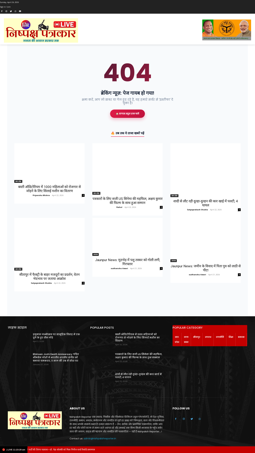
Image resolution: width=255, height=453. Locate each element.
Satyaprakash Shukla (197, 209)
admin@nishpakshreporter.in (100, 438)
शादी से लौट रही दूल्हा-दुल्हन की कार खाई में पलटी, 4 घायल (205, 203)
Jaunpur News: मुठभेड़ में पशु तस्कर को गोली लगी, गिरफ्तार (127, 262)
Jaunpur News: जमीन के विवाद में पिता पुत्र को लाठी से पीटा (206, 268)
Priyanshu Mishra (41, 195)
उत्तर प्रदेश (18, 181)
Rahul (119, 207)
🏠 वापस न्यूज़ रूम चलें (127, 113)
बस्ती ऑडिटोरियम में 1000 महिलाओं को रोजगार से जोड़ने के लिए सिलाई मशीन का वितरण (49, 189)
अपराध (95, 254)
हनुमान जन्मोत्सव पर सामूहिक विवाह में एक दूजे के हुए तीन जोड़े (56, 336)
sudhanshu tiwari (119, 268)
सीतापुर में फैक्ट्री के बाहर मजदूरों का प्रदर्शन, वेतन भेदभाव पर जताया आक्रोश (49, 277)
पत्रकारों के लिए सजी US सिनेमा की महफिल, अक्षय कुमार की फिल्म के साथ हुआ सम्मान (128, 201)
